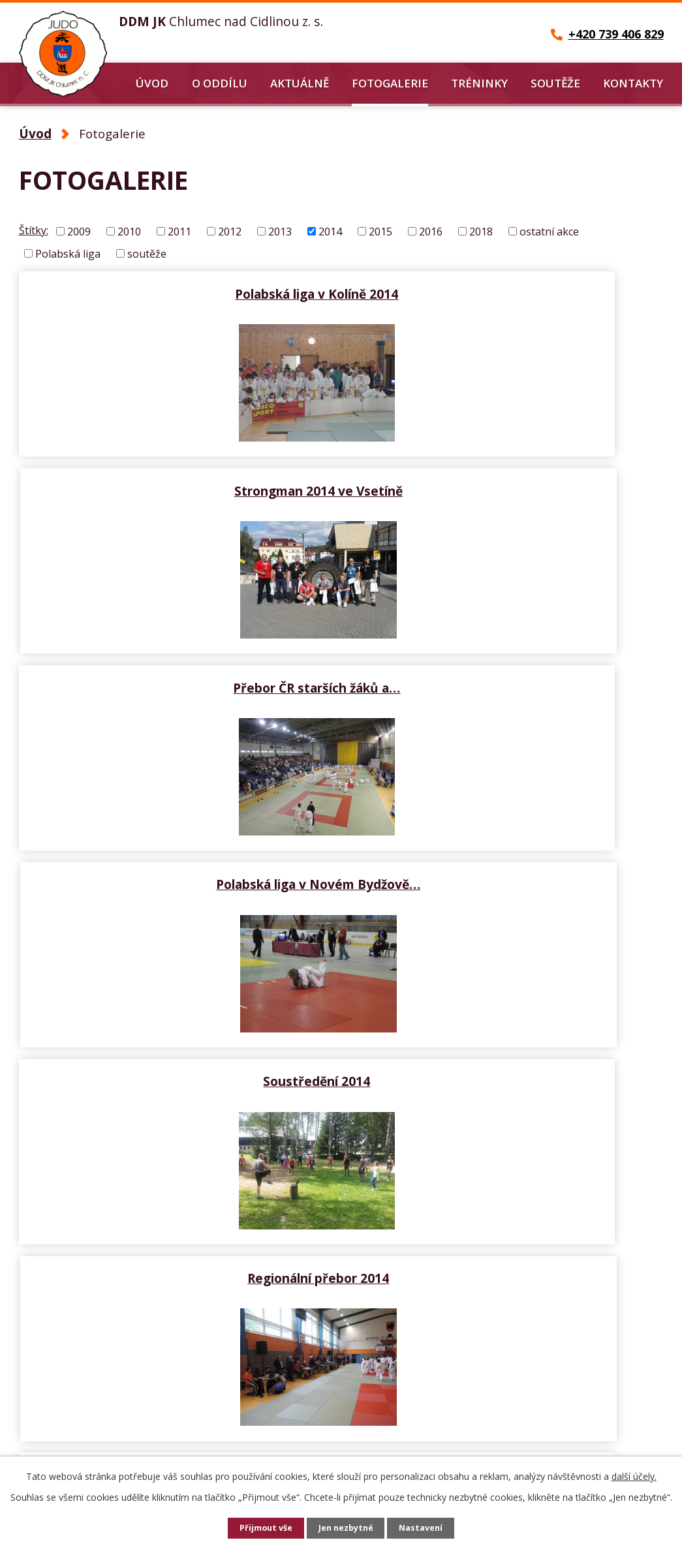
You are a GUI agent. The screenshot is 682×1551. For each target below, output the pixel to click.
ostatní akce (549, 231)
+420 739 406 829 (82, 1428)
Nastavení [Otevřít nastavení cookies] (425, 1528)
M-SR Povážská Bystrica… (505, 862)
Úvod (152, 83)
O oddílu (219, 83)
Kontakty (633, 83)
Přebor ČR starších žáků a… (177, 481)
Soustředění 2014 (177, 671)
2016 (430, 231)
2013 (280, 231)
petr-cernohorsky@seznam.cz (117, 1451)
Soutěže (555, 83)
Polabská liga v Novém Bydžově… (505, 481)
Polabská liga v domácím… (177, 1052)
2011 (179, 231)
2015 (380, 231)
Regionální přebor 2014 (505, 671)
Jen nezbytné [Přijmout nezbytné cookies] (346, 1528)
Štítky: (33, 230)
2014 (330, 231)
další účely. (634, 1476)
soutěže (146, 253)
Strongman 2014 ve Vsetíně (505, 290)
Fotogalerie (390, 83)
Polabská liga (68, 253)
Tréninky (479, 83)
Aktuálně (299, 83)
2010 (129, 231)
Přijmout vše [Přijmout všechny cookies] (262, 1528)
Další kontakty (269, 1440)
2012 (229, 231)
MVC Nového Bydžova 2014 (177, 862)
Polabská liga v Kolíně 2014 (177, 290)
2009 (79, 231)
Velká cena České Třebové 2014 (505, 1052)
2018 (481, 231)
